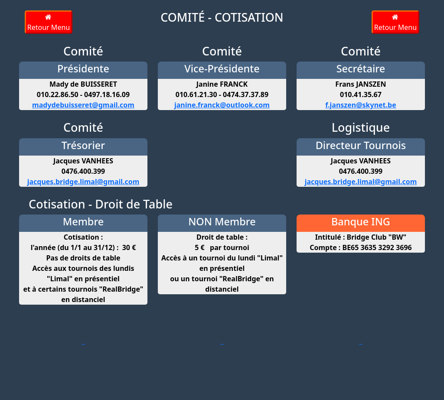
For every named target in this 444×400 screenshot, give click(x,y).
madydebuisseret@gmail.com (83, 105)
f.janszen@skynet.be (360, 105)
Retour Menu (48, 22)
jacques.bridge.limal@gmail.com (83, 181)
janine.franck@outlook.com (222, 105)
